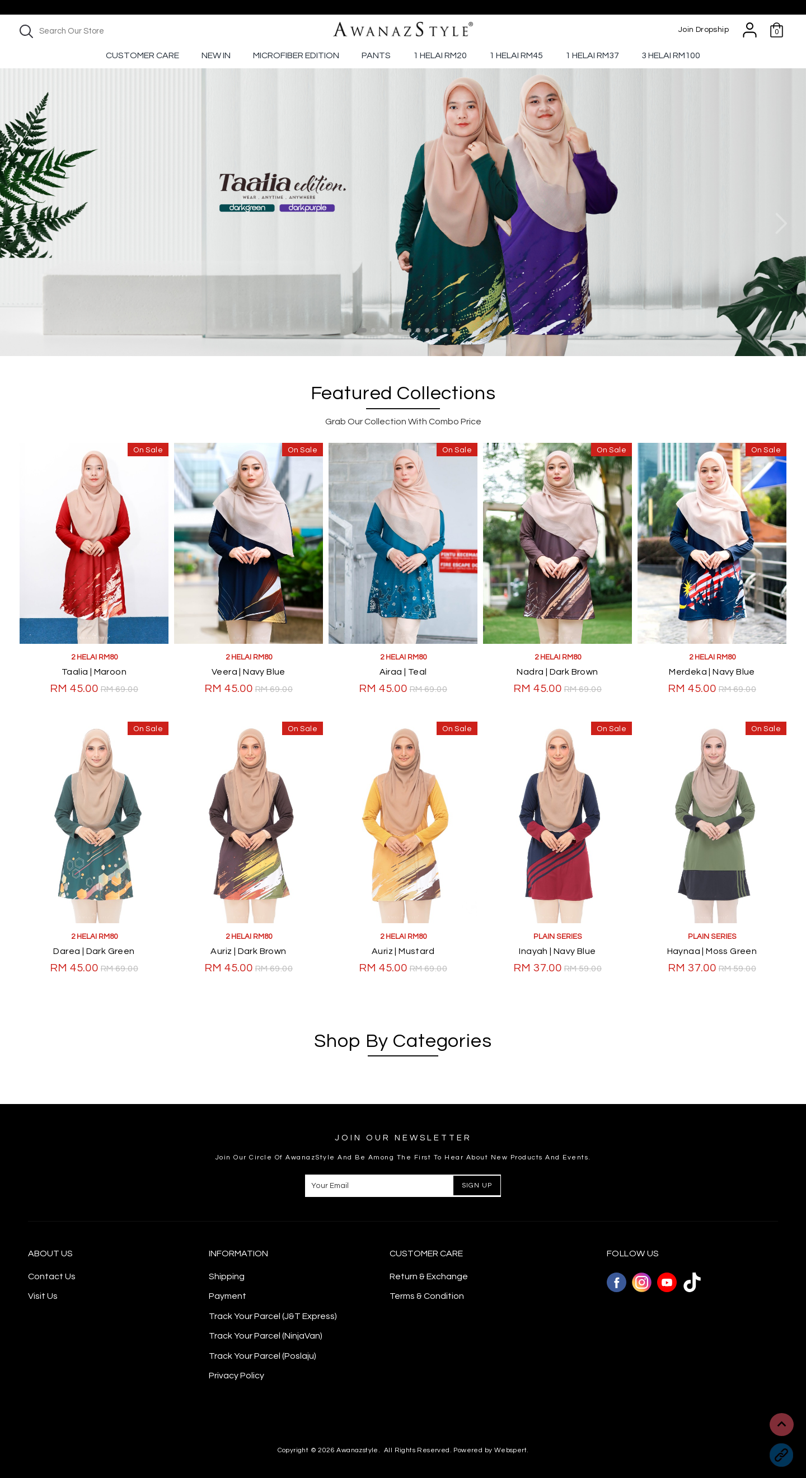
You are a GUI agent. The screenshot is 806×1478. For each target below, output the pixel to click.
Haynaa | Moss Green (712, 951)
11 (454, 330)
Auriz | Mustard (403, 951)
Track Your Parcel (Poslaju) (262, 1355)
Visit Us (43, 1296)
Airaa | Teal (403, 671)
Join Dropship (703, 30)
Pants (376, 55)
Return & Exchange (429, 1276)
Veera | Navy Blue (248, 671)
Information (238, 1253)
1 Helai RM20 (440, 55)
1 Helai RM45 (516, 55)
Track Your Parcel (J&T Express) (273, 1316)
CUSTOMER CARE (426, 1253)
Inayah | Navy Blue (557, 951)
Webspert (510, 1450)
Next (780, 223)
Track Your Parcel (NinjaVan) (265, 1335)
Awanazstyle (357, 1450)
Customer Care (142, 55)
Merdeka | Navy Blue (712, 671)
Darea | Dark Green (93, 951)
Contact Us (52, 1276)
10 (445, 330)
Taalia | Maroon (94, 671)
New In (216, 55)
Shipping (227, 1276)
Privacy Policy (236, 1375)
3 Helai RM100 (670, 55)
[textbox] (112, 31)
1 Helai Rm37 (592, 55)
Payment (227, 1296)
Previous (25, 223)
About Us (50, 1253)
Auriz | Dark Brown (248, 951)
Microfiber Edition (296, 55)
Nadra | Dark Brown (557, 671)
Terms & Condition (427, 1296)
